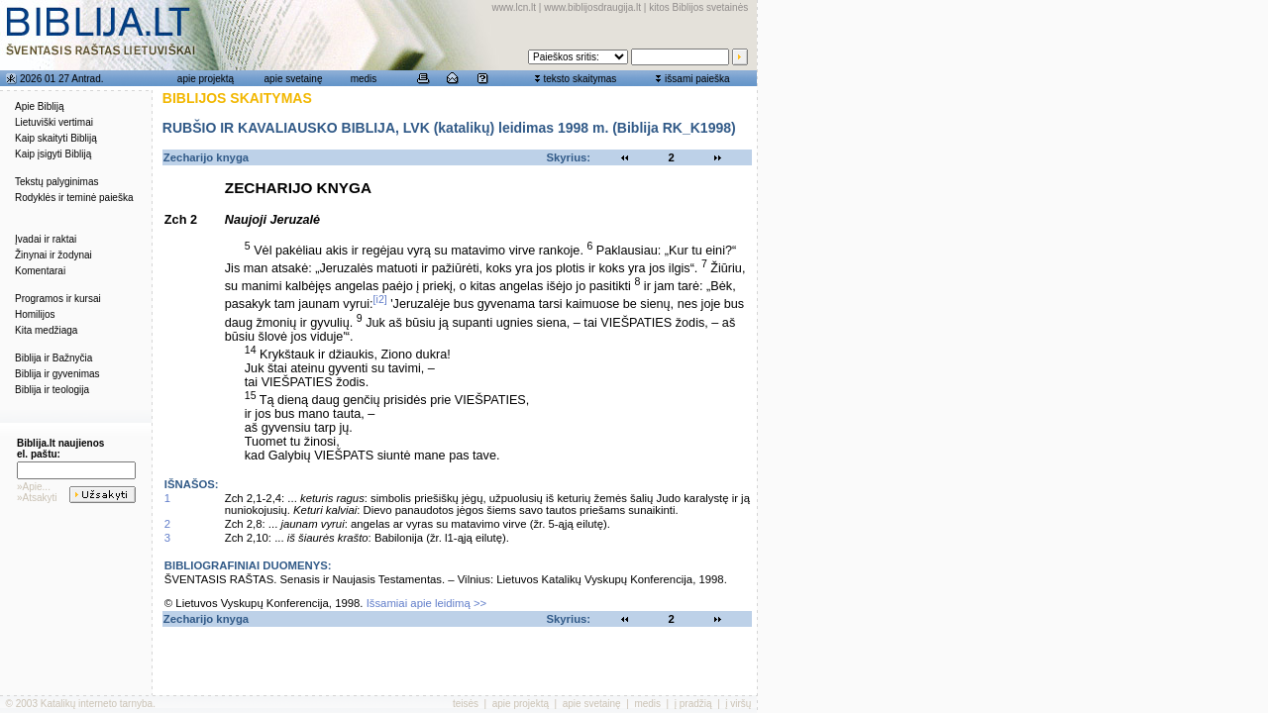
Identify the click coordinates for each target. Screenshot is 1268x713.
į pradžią (693, 703)
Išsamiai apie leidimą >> (427, 603)
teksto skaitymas (579, 78)
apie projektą (205, 78)
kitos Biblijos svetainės (698, 7)
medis (364, 78)
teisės (465, 703)
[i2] (380, 299)
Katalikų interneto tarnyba (97, 703)
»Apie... (34, 486)
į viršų (738, 703)
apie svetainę (293, 78)
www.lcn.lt (514, 7)
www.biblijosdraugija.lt (592, 7)
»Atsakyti (37, 497)
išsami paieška (697, 78)
